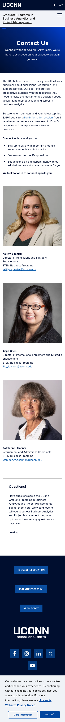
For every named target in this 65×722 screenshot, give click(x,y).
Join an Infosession (31, 589)
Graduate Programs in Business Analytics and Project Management (19, 18)
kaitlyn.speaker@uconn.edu (19, 269)
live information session (38, 117)
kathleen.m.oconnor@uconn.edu (22, 460)
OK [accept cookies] (49, 714)
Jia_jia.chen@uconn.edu (17, 366)
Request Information (31, 570)
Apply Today (31, 608)
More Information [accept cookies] (23, 714)
